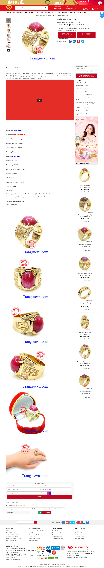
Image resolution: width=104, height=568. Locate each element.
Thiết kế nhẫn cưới (56, 531)
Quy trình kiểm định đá (80, 534)
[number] (64, 30)
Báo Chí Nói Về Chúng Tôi (12, 534)
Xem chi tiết (87, 192)
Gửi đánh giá (46, 512)
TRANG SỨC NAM (10, 12)
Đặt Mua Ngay (67, 35)
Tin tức (76, 9)
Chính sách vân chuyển (34, 538)
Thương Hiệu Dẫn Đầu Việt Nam (13, 538)
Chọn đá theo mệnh (80, 536)
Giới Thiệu (8, 531)
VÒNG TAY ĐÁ (73, 12)
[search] (46, 8)
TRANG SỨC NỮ (20, 12)
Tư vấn (101, 15)
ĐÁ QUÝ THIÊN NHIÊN (63, 12)
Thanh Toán (31, 533)
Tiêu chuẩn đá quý (79, 538)
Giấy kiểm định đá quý (57, 538)
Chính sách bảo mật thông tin (13, 533)
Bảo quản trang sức (56, 533)
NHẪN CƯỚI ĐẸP (29, 12)
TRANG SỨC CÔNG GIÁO (50, 12)
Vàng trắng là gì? (79, 531)
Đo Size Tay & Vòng (56, 534)
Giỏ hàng (95, 9)
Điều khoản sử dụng (33, 540)
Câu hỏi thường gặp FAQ (11, 540)
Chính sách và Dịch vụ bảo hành (36, 531)
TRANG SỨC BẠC (39, 12)
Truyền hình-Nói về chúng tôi (12, 536)
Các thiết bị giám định (80, 533)
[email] (25, 522)
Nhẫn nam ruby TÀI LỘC (13, 68)
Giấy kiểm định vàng (57, 536)
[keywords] (29, 8)
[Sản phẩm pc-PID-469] (86, 139)
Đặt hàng (39, 496)
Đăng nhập (87, 9)
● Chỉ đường (16, 552)
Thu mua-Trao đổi (33, 536)
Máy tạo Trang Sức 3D (34, 534)
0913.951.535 (86, 35)
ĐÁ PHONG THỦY (82, 12)
